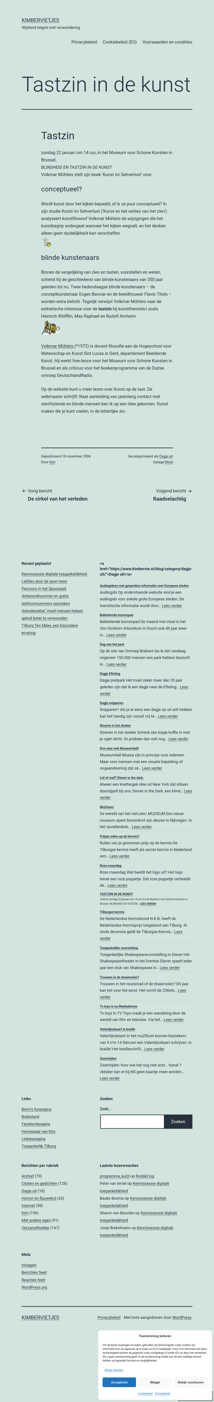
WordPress (182, 1317)
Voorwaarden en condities (167, 42)
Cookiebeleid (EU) (120, 42)
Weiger (155, 1382)
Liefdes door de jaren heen (44, 581)
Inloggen (29, 1265)
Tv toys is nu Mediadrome (118, 1006)
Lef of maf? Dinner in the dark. (122, 778)
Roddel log (145, 1176)
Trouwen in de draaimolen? (119, 977)
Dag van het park (112, 644)
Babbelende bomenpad (116, 615)
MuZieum (107, 807)
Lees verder (172, 605)
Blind (169, 462)
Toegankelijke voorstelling (119, 948)
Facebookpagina (36, 1124)
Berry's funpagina (36, 1109)
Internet (28, 1205)
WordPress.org (34, 1287)
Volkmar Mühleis (58, 346)
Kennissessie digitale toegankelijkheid (54, 574)
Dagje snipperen (111, 703)
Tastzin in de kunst (116, 894)
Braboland (30, 1116)
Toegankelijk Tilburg (39, 1146)
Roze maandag (110, 866)
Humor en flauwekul (39, 1198)
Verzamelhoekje (35, 1228)
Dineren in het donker (115, 726)
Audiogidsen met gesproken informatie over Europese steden (144, 586)
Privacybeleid (162, 1393)
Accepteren (119, 1382)
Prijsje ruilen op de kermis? (119, 836)
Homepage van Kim (38, 1131)
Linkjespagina (33, 1139)
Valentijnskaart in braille (117, 1029)
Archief (28, 1176)
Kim (52, 462)
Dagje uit (166, 456)
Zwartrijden (108, 1058)
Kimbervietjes (40, 20)
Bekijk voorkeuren (191, 1382)
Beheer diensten (114, 1370)
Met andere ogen (36, 1220)
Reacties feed (33, 1280)
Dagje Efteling (110, 674)
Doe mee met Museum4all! (119, 748)
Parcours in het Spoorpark (44, 588)
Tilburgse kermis (112, 912)
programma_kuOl (114, 1176)
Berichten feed (34, 1272)
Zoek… (105, 1109)
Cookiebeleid (145, 1393)
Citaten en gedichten (39, 1183)
